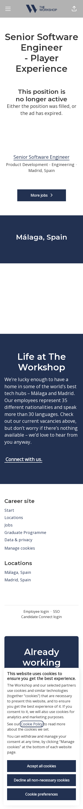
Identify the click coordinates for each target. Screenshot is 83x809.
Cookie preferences (41, 794)
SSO (56, 611)
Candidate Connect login (41, 616)
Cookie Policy (32, 724)
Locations (13, 517)
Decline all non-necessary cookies (41, 780)
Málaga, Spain (17, 572)
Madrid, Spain (17, 579)
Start (9, 510)
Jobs (8, 525)
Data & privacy (18, 539)
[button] (74, 9)
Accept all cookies (41, 766)
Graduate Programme (25, 532)
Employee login (36, 611)
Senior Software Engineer (41, 157)
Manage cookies (19, 548)
